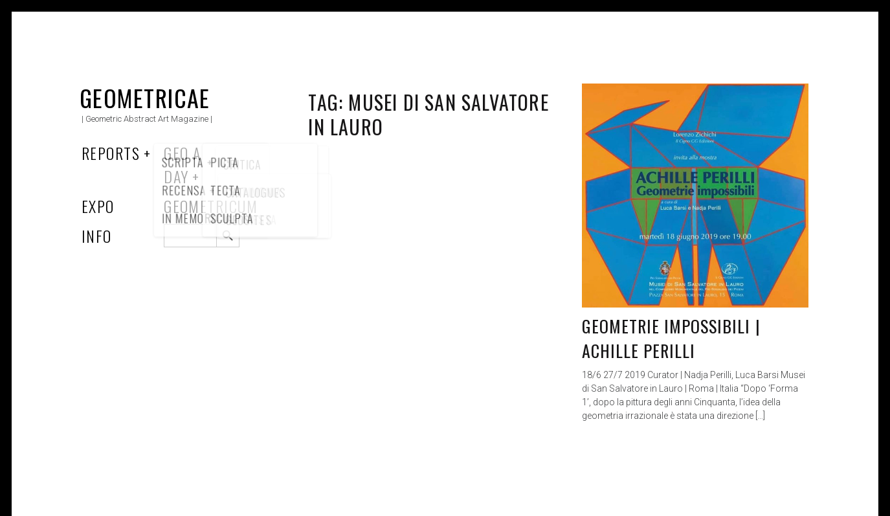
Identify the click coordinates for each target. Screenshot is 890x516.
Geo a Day (182, 164)
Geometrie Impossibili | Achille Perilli (671, 338)
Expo (98, 206)
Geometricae (145, 97)
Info (97, 235)
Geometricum (211, 206)
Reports (111, 152)
